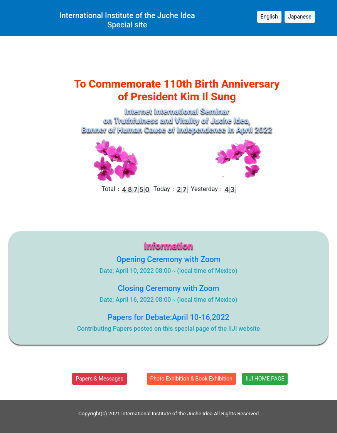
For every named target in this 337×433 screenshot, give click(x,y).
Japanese (300, 17)
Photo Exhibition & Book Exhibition (191, 378)
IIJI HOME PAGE (265, 378)
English (269, 17)
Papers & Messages (99, 378)
